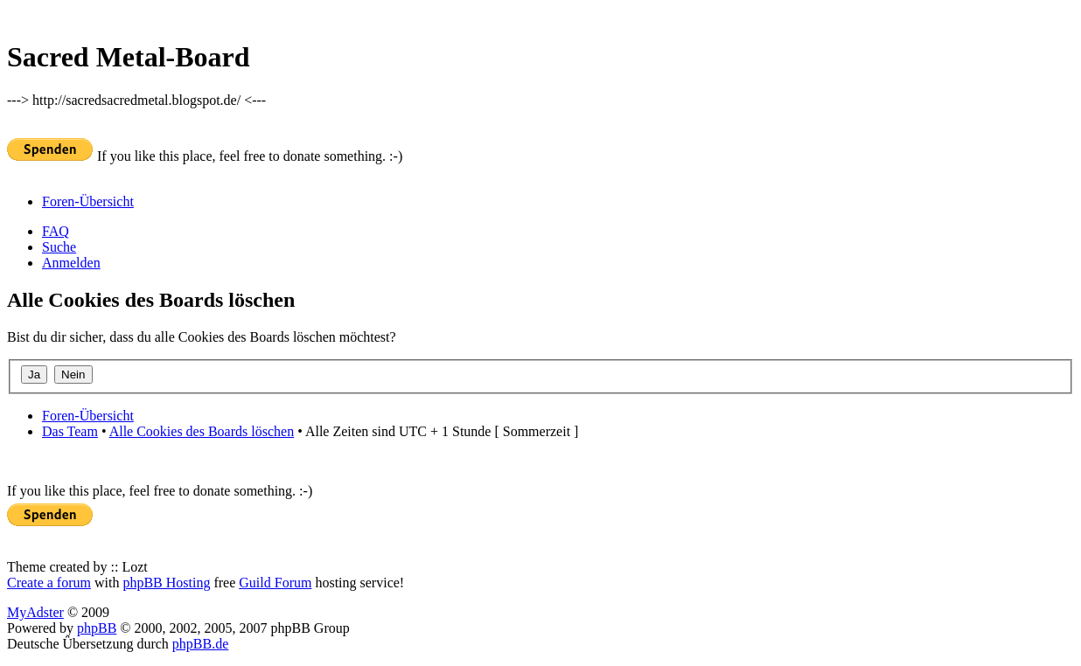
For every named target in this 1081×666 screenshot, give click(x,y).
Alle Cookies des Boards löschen (202, 431)
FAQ (55, 231)
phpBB (96, 628)
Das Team (70, 431)
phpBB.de (200, 643)
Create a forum (49, 582)
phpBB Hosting (166, 582)
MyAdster (35, 612)
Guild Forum (275, 582)
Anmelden (71, 262)
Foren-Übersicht (88, 201)
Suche (59, 246)
